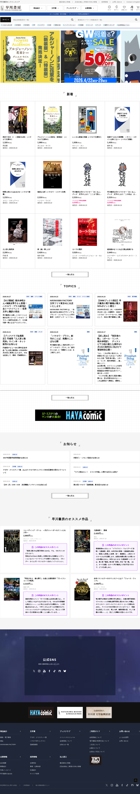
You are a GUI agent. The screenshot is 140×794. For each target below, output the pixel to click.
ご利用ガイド (95, 731)
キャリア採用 (34, 774)
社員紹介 (33, 770)
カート (138, 9)
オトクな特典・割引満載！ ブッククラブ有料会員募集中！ (70, 14)
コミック (90, 25)
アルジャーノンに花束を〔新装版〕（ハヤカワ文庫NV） (52, 138)
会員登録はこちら (123, 25)
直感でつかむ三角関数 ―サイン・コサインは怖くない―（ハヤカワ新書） (122, 138)
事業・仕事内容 (35, 766)
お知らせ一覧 (64, 744)
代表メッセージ (5, 770)
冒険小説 (57, 25)
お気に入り (124, 9)
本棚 (132, 9)
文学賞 (32, 731)
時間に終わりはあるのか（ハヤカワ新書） (16, 193)
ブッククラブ (65, 731)
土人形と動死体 (8, 249)
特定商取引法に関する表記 (8, 785)
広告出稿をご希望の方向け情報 (86, 2)
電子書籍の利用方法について (99, 741)
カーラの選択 (77, 249)
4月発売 (18, 25)
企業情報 (3, 757)
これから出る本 (7, 25)
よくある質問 (123, 737)
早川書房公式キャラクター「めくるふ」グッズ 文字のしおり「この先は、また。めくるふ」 (122, 193)
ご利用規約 (26, 785)
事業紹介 (3, 766)
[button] (6, 57)
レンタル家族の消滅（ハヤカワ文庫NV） (87, 137)
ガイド (109, 9)
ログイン (116, 9)
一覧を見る (70, 274)
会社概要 (3, 763)
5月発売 (27, 25)
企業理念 (33, 763)
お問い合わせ (117, 2)
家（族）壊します (43, 249)
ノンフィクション (69, 25)
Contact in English (133, 2)
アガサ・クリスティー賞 (38, 737)
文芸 (49, 25)
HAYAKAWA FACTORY (8, 744)
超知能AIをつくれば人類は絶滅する (120, 249)
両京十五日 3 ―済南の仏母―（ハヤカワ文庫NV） (17, 138)
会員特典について (66, 741)
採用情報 (105, 2)
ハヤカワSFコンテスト (38, 741)
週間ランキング (109, 25)
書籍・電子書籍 (5, 737)
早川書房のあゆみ (6, 774)
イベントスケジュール (67, 737)
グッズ (99, 25)
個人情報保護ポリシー (43, 785)
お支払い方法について (97, 751)
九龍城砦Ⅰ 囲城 (100, 530)
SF (34, 25)
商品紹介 (3, 731)
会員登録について (96, 737)
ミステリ (41, 25)
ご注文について (95, 744)
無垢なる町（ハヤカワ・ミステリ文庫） (52, 192)
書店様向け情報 (64, 2)
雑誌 (1, 741)
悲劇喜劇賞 (34, 744)
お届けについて (95, 748)
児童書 (81, 25)
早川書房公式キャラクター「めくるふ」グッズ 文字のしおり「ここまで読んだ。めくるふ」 (87, 193)
